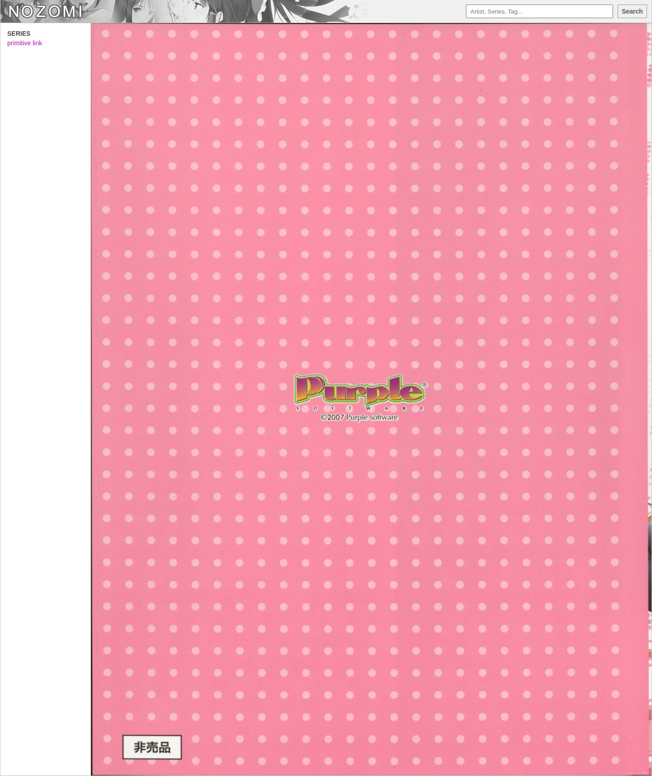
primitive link (24, 43)
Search (632, 11)
